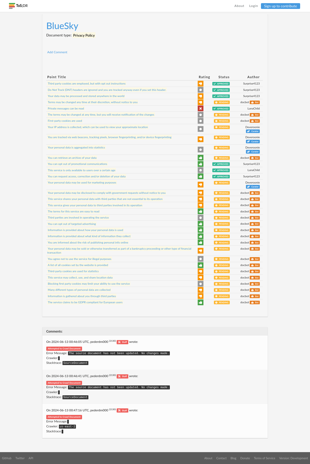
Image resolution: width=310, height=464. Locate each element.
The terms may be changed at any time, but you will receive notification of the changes (101, 114)
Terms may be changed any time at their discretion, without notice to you (93, 102)
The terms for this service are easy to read (73, 211)
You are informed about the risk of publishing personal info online (88, 242)
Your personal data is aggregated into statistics (76, 147)
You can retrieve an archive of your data (72, 157)
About (239, 6)
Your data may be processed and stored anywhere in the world (86, 96)
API (30, 458)
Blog (233, 458)
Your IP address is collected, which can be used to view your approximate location (98, 127)
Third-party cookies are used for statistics (73, 271)
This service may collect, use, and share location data (80, 277)
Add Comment (57, 52)
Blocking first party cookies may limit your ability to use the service (89, 283)
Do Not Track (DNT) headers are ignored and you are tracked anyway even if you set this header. (107, 89)
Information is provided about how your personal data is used (85, 230)
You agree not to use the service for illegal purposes (79, 259)
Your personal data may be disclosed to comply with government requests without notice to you (107, 192)
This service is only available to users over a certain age (81, 170)
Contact (221, 458)
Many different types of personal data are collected (79, 289)
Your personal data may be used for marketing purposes (82, 182)
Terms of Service (264, 458)
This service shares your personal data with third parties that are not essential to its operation (105, 199)
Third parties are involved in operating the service (78, 217)
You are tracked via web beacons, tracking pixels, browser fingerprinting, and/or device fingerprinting (109, 137)
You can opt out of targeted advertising (72, 223)
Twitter (20, 458)
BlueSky (62, 25)
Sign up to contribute (280, 6)
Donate (245, 458)
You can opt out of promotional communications (77, 163)
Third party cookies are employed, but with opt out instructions (87, 83)
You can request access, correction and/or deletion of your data (87, 176)
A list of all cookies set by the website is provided (78, 265)
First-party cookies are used (65, 120)
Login (253, 6)
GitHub (6, 458)
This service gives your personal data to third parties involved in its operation (95, 205)
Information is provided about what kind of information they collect (89, 236)
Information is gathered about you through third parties (82, 296)
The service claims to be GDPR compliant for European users (85, 302)
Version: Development (293, 458)
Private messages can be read (66, 108)
